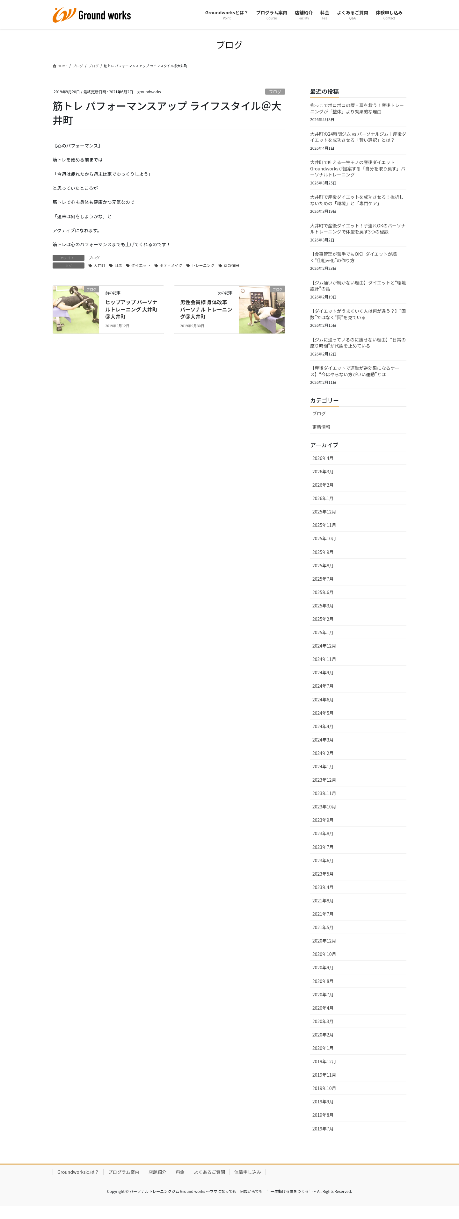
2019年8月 (323, 1126)
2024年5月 (323, 724)
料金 (180, 1183)
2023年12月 (324, 791)
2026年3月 (323, 482)
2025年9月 (323, 563)
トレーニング (203, 281)
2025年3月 (323, 616)
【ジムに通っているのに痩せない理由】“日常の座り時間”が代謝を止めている (358, 352)
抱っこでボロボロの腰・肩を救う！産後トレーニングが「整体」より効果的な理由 (357, 110)
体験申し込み (247, 1183)
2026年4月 (323, 469)
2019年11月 (324, 1086)
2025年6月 (323, 603)
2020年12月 (324, 952)
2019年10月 (324, 1099)
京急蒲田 (231, 281)
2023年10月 (324, 817)
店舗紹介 (157, 1183)
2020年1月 (323, 1059)
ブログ (275, 93)
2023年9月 (323, 831)
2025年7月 (323, 589)
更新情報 (321, 438)
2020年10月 (324, 965)
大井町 (99, 281)
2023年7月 (323, 858)
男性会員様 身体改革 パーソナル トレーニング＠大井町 (206, 325)
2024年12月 (324, 657)
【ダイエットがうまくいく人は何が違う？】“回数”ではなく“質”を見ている (358, 322)
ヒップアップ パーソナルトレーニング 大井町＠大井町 (131, 325)
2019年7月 (323, 1139)
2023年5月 (323, 884)
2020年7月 (323, 1005)
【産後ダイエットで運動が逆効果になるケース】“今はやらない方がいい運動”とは (354, 382)
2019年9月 (323, 1112)
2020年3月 (323, 1032)
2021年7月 (323, 925)
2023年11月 (324, 804)
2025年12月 (324, 523)
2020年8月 (323, 992)
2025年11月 (324, 536)
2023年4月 (323, 898)
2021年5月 (323, 938)
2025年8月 (323, 576)
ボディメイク (171, 281)
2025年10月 (324, 549)
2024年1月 (323, 777)
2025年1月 (323, 643)
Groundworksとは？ (78, 1183)
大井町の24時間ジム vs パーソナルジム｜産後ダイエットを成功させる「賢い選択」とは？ (358, 139)
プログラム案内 (123, 1183)
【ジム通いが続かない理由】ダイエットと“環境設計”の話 (358, 293)
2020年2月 (323, 1046)
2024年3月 (323, 750)
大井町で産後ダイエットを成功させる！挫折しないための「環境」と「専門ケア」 (357, 204)
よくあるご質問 (209, 1183)
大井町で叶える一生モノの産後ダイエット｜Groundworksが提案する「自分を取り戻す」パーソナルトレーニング (357, 172)
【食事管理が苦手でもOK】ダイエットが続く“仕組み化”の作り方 (353, 263)
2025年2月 (323, 630)
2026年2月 (323, 496)
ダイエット (140, 281)
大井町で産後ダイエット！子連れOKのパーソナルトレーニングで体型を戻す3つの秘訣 (357, 234)
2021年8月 (323, 911)
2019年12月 (324, 1072)
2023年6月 (323, 871)
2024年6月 (323, 710)
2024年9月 (323, 683)
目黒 (118, 281)
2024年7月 (323, 697)
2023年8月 (323, 844)
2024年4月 (323, 737)
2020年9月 (323, 978)
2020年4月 (323, 1018)
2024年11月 (324, 670)
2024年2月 (323, 764)
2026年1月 (323, 509)
